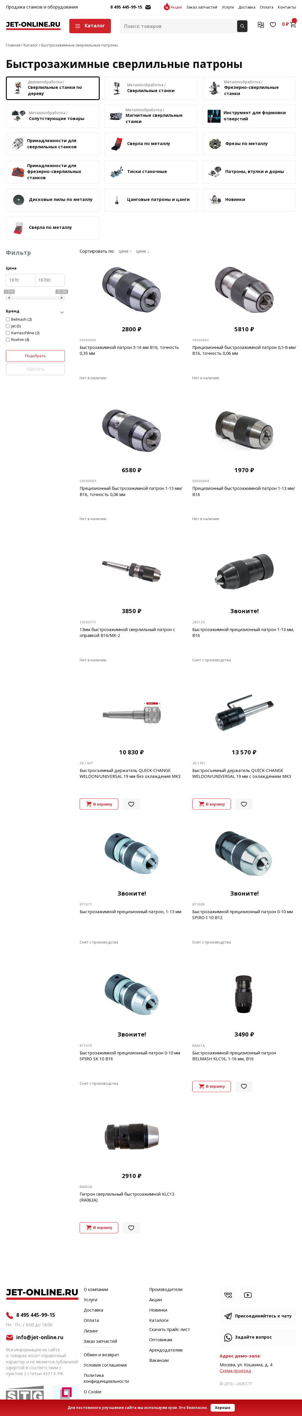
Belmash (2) (21, 319)
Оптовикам (160, 1340)
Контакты (287, 7)
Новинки (226, 200)
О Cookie (92, 1392)
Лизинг (91, 1331)
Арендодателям (166, 1350)
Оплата (266, 7)
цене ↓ (142, 251)
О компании (96, 1290)
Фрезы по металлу (238, 144)
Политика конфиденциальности (106, 1379)
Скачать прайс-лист (169, 1330)
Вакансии (159, 1361)
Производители (166, 1290)
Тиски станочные (138, 172)
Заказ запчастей (201, 7)
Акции (176, 7)
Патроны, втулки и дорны (246, 172)
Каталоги (158, 1321)
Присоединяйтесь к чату (263, 1316)
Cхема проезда (235, 1371)
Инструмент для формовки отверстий (247, 116)
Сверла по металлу (139, 144)
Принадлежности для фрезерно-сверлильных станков (46, 172)
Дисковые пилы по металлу (52, 200)
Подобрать (35, 356)
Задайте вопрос (253, 1337)
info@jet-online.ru (39, 1337)
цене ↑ (125, 251)
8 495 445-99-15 (126, 7)
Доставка (246, 7)
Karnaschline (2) (25, 333)
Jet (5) (16, 326)
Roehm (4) (20, 339)
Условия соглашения (105, 1365)
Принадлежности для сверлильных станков (44, 144)
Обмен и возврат (101, 1355)
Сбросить (36, 369)
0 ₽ (289, 24)
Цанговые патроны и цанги (149, 200)
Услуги (228, 7)
